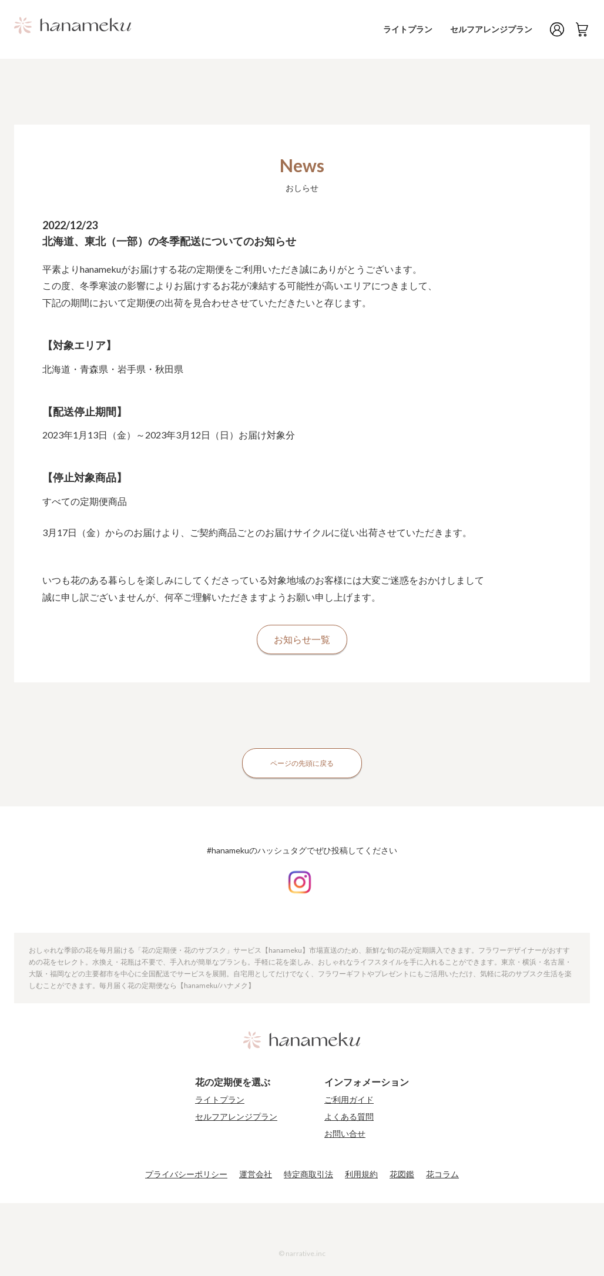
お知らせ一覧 (302, 639)
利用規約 (361, 1174)
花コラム (442, 1174)
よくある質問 (349, 1117)
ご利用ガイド (349, 1100)
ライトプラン (415, 29)
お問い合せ (344, 1134)
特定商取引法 (308, 1174)
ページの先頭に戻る (302, 763)
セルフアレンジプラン (494, 29)
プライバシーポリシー (186, 1174)
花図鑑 (402, 1174)
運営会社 (255, 1174)
